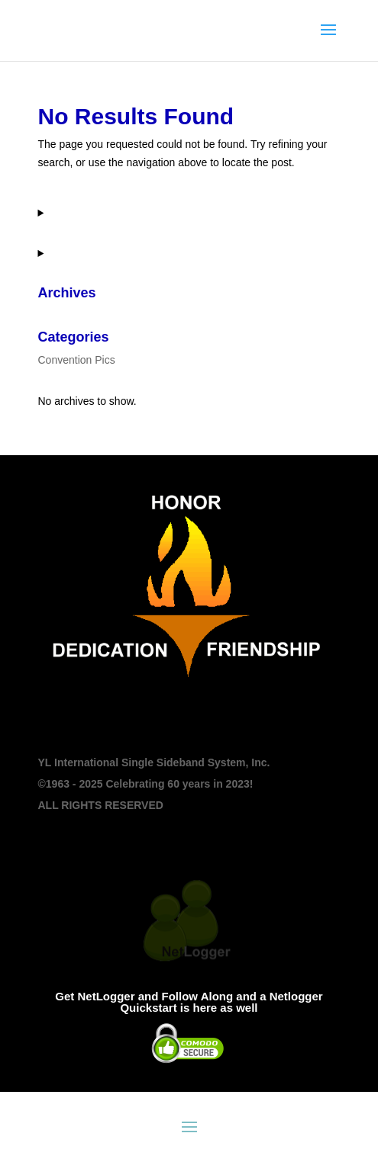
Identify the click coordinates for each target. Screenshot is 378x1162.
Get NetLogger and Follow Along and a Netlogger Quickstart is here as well (188, 1002)
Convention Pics (76, 360)
